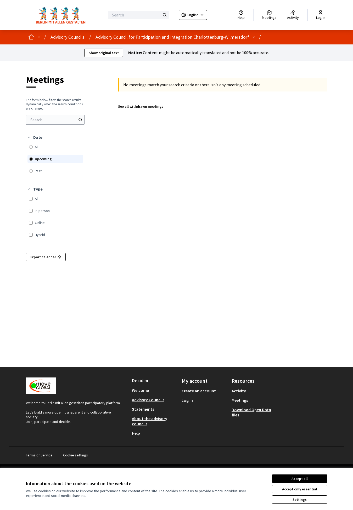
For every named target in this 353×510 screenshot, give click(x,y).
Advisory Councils (68, 37)
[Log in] (320, 15)
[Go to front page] (62, 15)
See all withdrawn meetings (140, 106)
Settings (300, 499)
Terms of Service (39, 455)
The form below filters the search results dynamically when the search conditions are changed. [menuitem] (54, 104)
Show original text (104, 52)
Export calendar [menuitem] (45, 257)
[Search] (138, 15)
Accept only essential (299, 489)
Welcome (140, 390)
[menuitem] (55, 120)
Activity (239, 390)
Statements (143, 409)
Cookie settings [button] (75, 455)
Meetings (240, 400)
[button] (35, 137)
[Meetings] (269, 15)
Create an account (199, 390)
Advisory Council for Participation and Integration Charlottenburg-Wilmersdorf (172, 37)
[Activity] (293, 15)
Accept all (300, 478)
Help (136, 433)
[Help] (241, 15)
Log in (187, 400)
